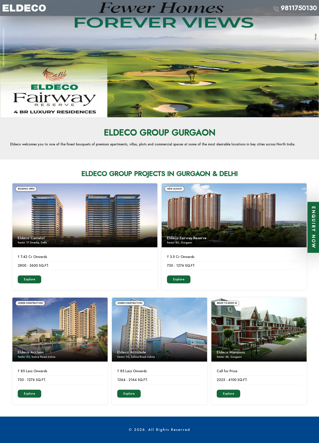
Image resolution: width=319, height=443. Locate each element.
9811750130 (295, 8)
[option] (159, 58)
